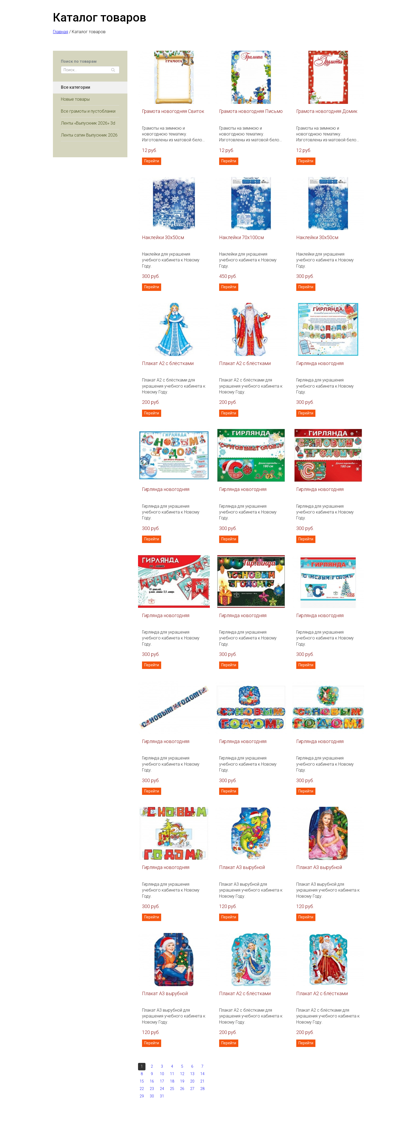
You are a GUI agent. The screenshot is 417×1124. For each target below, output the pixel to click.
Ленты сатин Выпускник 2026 (89, 135)
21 (202, 1081)
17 (162, 1081)
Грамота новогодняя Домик (326, 111)
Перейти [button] (151, 161)
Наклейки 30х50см (163, 237)
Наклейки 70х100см (241, 237)
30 (152, 1096)
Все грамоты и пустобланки (88, 111)
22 (142, 1089)
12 (182, 1074)
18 (172, 1081)
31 (162, 1096)
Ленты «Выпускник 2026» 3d (88, 123)
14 (202, 1074)
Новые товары (75, 99)
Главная (60, 31)
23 (152, 1089)
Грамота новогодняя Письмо (251, 111)
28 (202, 1089)
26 (182, 1089)
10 (162, 1074)
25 (172, 1089)
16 (152, 1081)
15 (142, 1081)
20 (192, 1081)
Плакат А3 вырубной (242, 867)
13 (192, 1074)
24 (162, 1089)
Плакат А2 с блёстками (168, 363)
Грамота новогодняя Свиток (173, 111)
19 (182, 1081)
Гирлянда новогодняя (320, 363)
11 (172, 1074)
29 (142, 1096)
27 (192, 1089)
